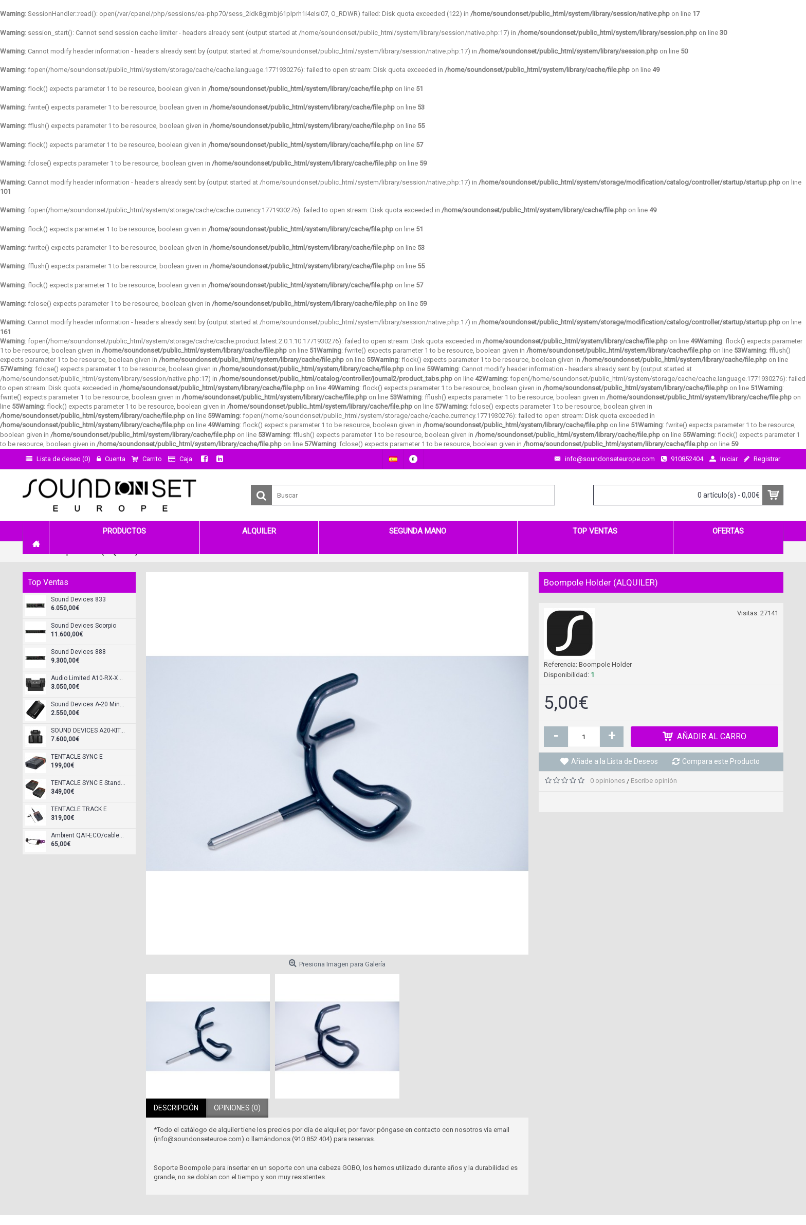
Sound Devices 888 (78, 652)
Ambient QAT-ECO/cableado (88, 835)
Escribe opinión (654, 780)
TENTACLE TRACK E (79, 809)
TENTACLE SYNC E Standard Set (88, 783)
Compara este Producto (721, 761)
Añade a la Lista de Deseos (614, 761)
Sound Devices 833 (78, 599)
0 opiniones (607, 780)
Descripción (176, 1108)
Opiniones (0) (237, 1108)
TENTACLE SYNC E (77, 757)
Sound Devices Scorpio (83, 626)
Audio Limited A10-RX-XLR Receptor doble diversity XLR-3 (88, 678)
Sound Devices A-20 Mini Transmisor (88, 704)
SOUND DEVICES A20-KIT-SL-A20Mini (88, 730)
